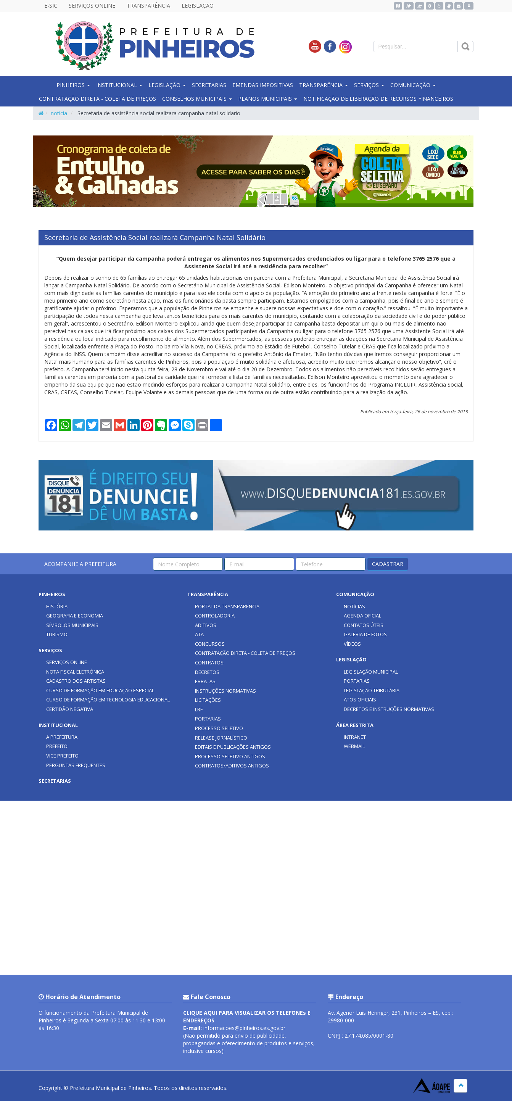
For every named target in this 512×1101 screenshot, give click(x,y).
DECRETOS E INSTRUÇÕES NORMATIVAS (389, 709)
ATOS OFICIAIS (360, 699)
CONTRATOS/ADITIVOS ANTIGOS (232, 765)
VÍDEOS (352, 643)
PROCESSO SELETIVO (219, 728)
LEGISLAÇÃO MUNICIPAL (371, 671)
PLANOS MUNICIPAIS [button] (267, 98)
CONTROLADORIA (215, 615)
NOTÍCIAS (354, 606)
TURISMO (57, 634)
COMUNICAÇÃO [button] (413, 85)
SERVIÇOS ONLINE (92, 5)
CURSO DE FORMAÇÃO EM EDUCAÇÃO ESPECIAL (100, 690)
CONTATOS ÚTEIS (363, 625)
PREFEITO (57, 746)
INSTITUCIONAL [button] (119, 85)
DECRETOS (207, 672)
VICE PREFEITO (62, 755)
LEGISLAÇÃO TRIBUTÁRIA (371, 690)
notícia (59, 113)
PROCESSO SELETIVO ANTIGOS (230, 756)
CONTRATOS (209, 662)
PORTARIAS (208, 718)
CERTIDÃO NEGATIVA (69, 709)
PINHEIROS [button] (73, 85)
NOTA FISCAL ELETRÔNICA (75, 671)
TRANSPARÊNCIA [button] (323, 85)
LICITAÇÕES (208, 699)
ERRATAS (205, 681)
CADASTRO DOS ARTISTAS (76, 680)
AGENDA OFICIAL (362, 615)
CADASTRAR (387, 563)
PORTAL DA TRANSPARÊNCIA (227, 606)
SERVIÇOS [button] (369, 85)
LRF (199, 709)
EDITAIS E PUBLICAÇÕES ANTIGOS (233, 746)
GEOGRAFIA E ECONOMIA (74, 615)
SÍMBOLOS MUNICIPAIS (72, 625)
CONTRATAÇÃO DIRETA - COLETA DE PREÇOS (97, 98)
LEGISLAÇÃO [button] (167, 85)
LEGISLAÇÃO (198, 5)
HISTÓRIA (57, 606)
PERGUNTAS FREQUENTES (75, 765)
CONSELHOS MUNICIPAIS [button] (197, 98)
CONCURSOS (210, 643)
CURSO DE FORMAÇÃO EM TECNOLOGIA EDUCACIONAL (108, 699)
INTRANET (355, 736)
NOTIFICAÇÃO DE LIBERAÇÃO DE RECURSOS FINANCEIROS (378, 98)
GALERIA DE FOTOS (365, 634)
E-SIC (50, 5)
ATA (199, 634)
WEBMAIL (354, 746)
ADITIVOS (205, 625)
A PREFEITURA (61, 736)
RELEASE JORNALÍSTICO (221, 737)
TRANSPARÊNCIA (148, 5)
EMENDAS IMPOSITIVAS (262, 85)
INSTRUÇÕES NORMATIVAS (225, 690)
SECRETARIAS (209, 85)
